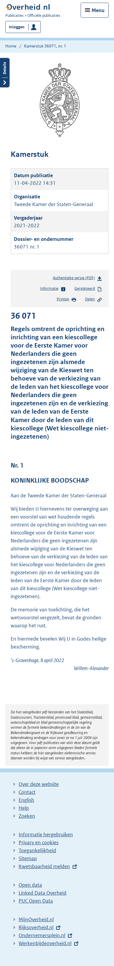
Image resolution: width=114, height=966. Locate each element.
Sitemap (28, 858)
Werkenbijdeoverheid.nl (45, 943)
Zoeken (27, 816)
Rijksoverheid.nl (36, 927)
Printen (66, 299)
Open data (30, 885)
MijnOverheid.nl (36, 919)
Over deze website (39, 784)
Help (24, 808)
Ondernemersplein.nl (42, 935)
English (26, 800)
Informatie (53, 289)
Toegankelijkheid (37, 850)
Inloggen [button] (17, 26)
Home (10, 46)
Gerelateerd (88, 289)
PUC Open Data (36, 901)
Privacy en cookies (38, 842)
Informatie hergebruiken (46, 834)
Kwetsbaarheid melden (44, 866)
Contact (27, 792)
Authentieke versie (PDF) (77, 279)
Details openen (4, 72)
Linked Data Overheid (42, 893)
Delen (93, 299)
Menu (98, 10)
